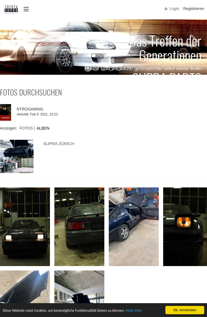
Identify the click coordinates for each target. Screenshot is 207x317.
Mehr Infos (133, 311)
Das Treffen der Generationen (165, 47)
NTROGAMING (30, 109)
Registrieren (193, 8)
